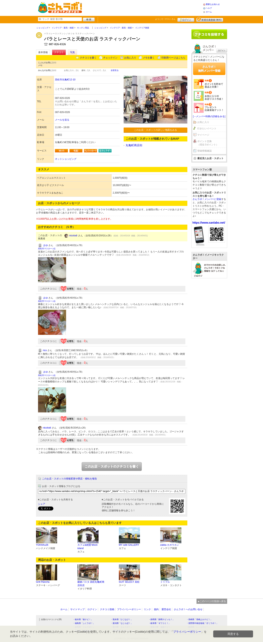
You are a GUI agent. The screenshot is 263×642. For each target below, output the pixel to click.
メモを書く (149, 57)
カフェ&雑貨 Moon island (87, 547)
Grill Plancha (43, 582)
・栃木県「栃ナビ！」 (83, 619)
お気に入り (130, 57)
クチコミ (59, 52)
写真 (72, 52)
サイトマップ (77, 609)
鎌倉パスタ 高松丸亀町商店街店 (90, 584)
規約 (156, 609)
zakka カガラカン (169, 545)
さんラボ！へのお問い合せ (188, 609)
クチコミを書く (88, 57)
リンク (147, 609)
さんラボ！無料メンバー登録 (209, 68)
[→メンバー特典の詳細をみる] (209, 116)
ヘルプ (209, 8)
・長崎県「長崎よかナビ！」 (199, 619)
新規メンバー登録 (209, 19)
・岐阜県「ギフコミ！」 (159, 623)
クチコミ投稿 (107, 609)
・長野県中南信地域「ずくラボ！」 (202, 623)
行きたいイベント (206, 128)
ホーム (209, 12)
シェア (41, 504)
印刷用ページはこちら (173, 57)
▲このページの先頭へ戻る (211, 601)
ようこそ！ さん (165, 19)
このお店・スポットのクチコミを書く (112, 466)
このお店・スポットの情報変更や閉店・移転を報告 (69, 478)
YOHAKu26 (42, 545)
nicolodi (73, 235)
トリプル (165, 582)
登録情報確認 (204, 150)
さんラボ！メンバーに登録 (207, 199)
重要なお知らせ (213, 4)
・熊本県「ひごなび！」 (122, 619)
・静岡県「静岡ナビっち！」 (161, 619)
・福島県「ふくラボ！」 (84, 623)
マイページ (203, 134)
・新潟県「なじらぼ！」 (122, 623)
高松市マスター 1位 (47, 248)
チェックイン (110, 57)
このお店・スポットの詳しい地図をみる (155, 130)
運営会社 (166, 609)
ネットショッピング (65, 159)
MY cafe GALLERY (129, 545)
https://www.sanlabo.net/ (209, 222)
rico (45, 350)
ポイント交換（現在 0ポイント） (207, 143)
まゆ (45, 245)
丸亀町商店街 (134, 145)
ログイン (185, 19)
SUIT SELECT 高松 (129, 582)
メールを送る (62, 119)
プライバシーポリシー (129, 609)
